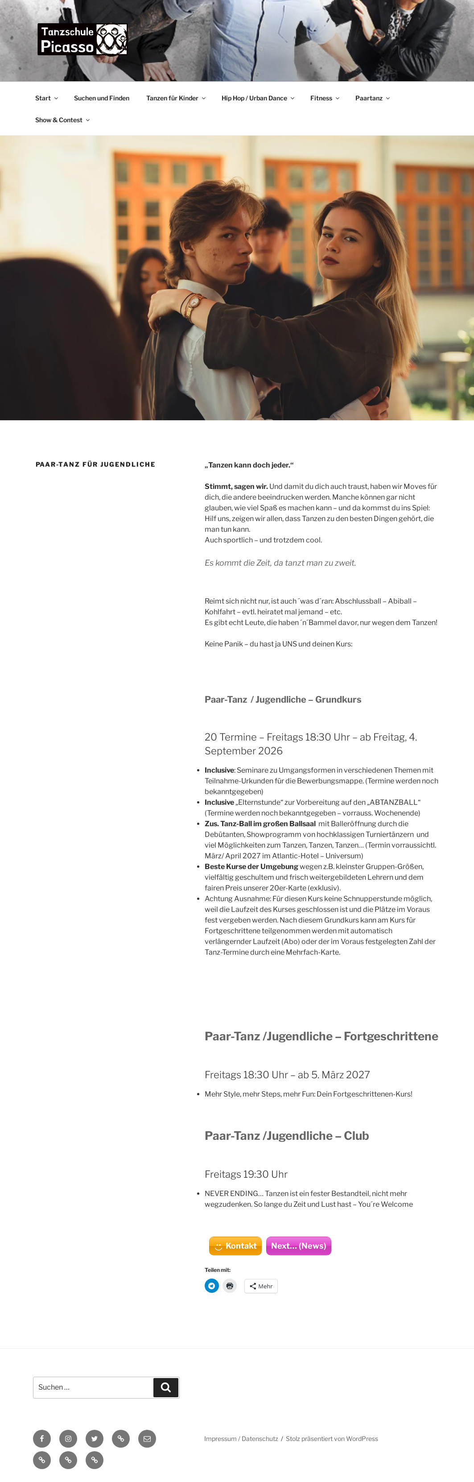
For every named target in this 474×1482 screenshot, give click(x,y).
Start (47, 98)
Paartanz (373, 98)
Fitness (325, 98)
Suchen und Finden (101, 98)
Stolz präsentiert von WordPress (332, 1438)
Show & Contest (63, 120)
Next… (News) (298, 1245)
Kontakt (241, 1245)
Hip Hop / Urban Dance (259, 98)
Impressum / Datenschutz (241, 1438)
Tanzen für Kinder (176, 98)
